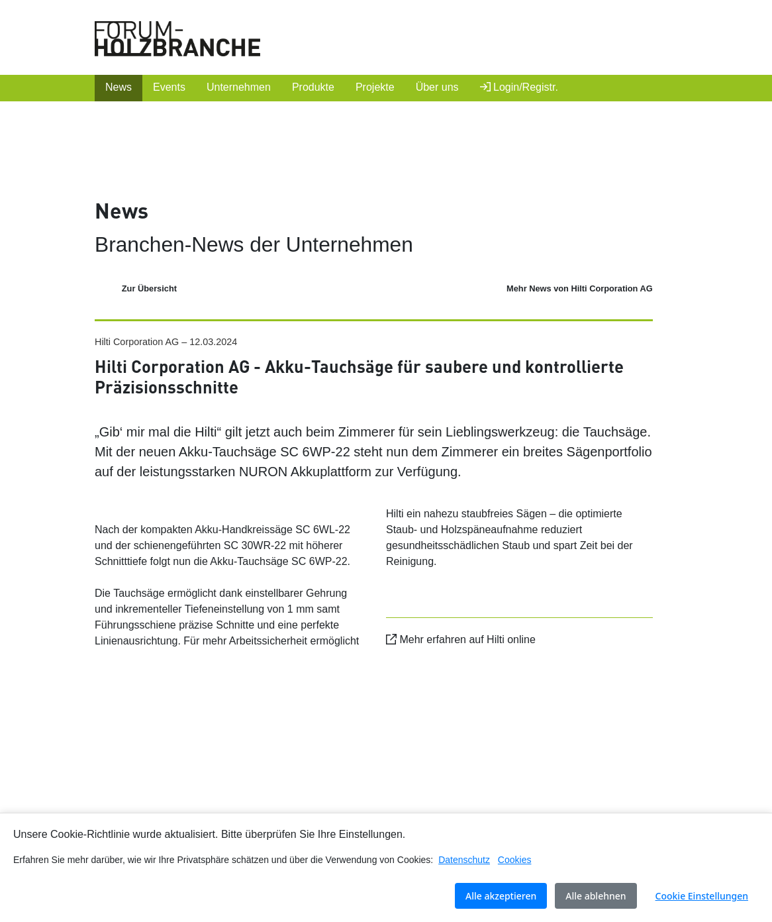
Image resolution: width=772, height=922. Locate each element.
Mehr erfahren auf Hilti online (461, 639)
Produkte (313, 87)
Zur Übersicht (149, 288)
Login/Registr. (519, 87)
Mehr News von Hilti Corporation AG (580, 288)
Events (169, 87)
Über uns (437, 87)
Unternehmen (239, 87)
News (118, 87)
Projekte (375, 87)
